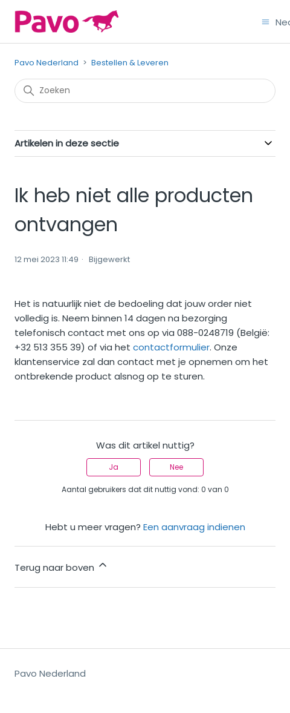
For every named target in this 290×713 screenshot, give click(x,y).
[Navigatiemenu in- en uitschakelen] (265, 21)
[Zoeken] (145, 91)
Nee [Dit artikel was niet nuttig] (176, 467)
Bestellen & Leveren (130, 62)
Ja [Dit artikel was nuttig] (113, 467)
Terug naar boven (61, 566)
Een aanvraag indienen (194, 527)
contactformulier (171, 347)
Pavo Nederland (46, 62)
